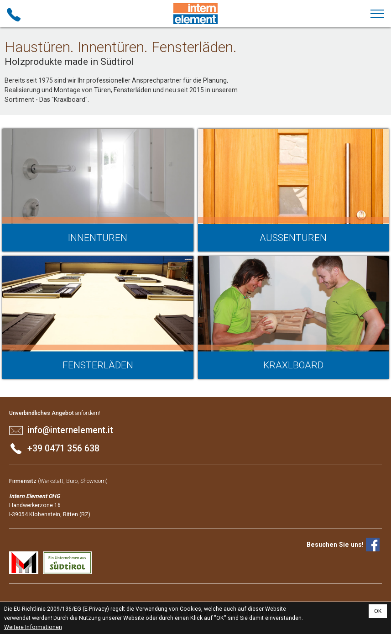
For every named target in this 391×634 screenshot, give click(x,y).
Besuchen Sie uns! (335, 544)
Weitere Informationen (33, 627)
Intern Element (195, 13)
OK (378, 611)
